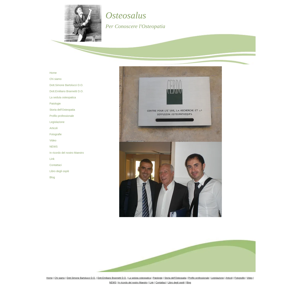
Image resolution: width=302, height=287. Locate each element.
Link (52, 158)
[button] (170, 104)
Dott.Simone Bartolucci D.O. (66, 85)
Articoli (53, 128)
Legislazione (57, 122)
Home (53, 72)
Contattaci (55, 165)
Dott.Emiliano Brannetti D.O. (66, 91)
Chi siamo (55, 78)
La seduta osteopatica (62, 97)
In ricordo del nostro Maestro (66, 152)
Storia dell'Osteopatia (62, 109)
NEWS (53, 146)
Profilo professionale (61, 115)
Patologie (55, 103)
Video (52, 140)
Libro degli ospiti (59, 171)
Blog (52, 177)
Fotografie (55, 134)
